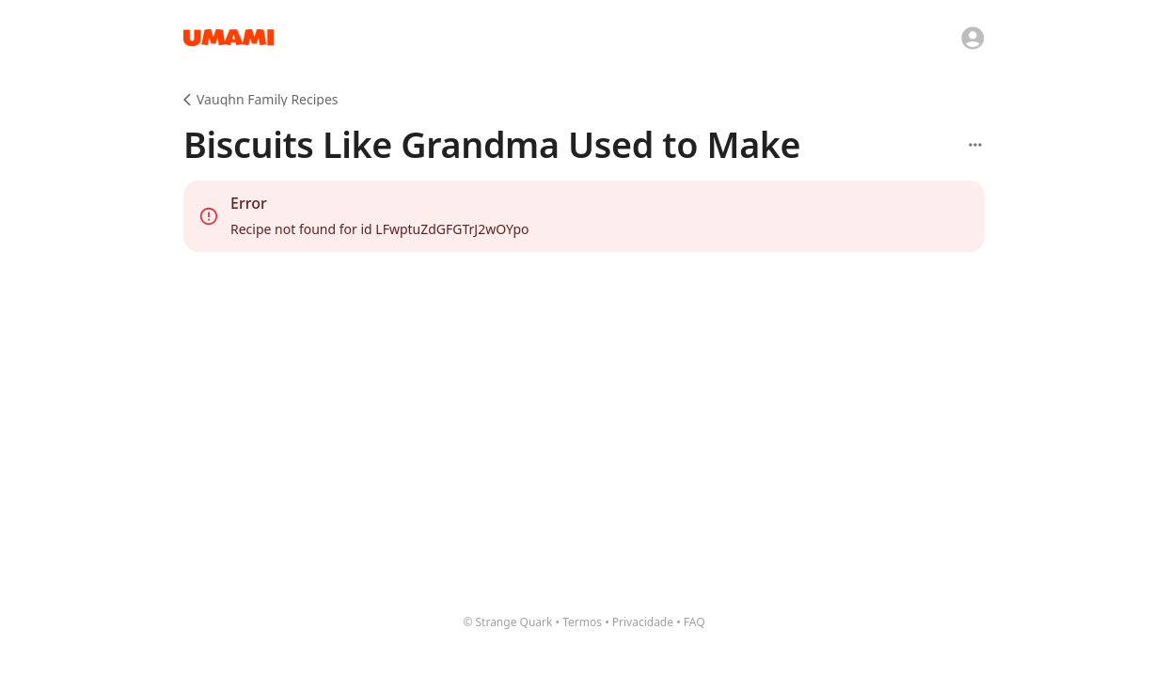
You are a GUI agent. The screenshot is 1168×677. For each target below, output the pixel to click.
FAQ (694, 622)
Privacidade (642, 622)
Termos (582, 622)
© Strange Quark (507, 622)
